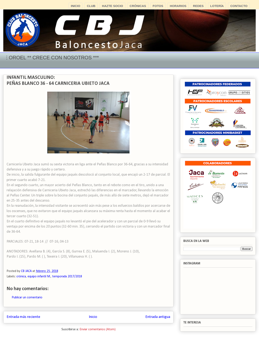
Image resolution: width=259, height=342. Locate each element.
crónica (21, 276)
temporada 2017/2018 (67, 276)
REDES (198, 6)
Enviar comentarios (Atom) (98, 329)
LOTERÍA (217, 6)
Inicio (93, 317)
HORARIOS (178, 6)
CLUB (91, 6)
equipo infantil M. (39, 276)
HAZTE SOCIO (112, 6)
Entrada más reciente (23, 317)
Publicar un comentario (27, 297)
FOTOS (158, 6)
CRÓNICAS (138, 6)
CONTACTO (238, 6)
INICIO (75, 6)
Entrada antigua (157, 317)
